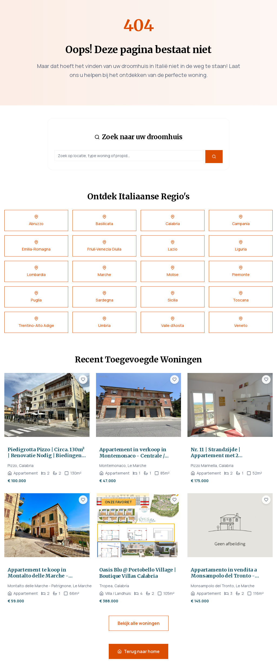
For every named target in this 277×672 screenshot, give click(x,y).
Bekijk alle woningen (139, 623)
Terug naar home (138, 651)
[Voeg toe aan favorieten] (83, 379)
